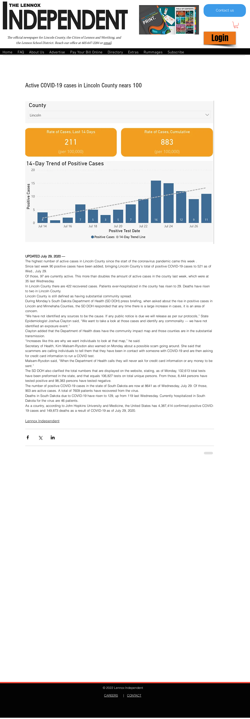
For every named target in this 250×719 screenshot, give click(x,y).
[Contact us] (225, 10)
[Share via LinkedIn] (52, 437)
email (107, 43)
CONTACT (134, 695)
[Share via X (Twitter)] (40, 437)
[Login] (220, 38)
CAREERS (111, 695)
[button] (236, 25)
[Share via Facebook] (27, 437)
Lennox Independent (42, 421)
